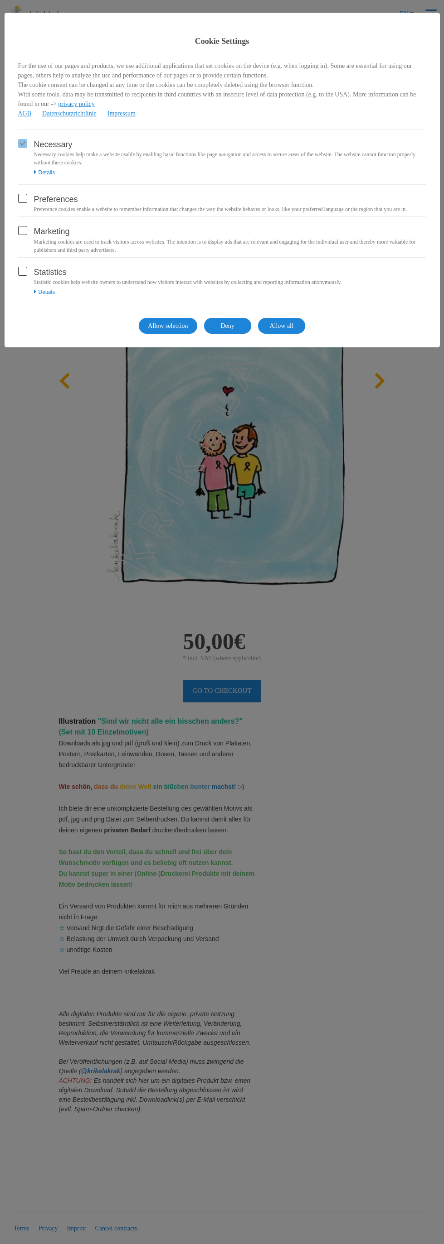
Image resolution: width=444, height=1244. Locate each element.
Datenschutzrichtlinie (69, 113)
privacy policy (76, 104)
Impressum (121, 113)
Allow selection (168, 325)
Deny (227, 325)
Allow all (281, 325)
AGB (25, 113)
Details (44, 172)
